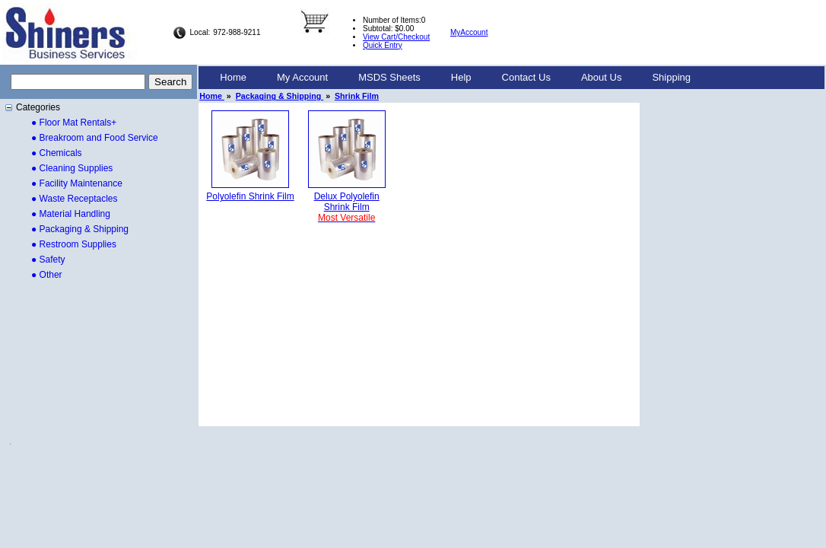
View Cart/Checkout (396, 37)
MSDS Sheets (389, 77)
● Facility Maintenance (76, 183)
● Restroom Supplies (73, 244)
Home (233, 77)
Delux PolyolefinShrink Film (347, 207)
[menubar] (455, 77)
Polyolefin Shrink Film (250, 196)
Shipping (671, 77)
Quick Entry (382, 45)
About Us (601, 77)
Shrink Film (357, 95)
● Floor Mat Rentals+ (73, 122)
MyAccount (469, 32)
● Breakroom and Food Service (94, 137)
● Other (46, 274)
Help (461, 77)
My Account (302, 77)
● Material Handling (70, 214)
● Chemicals (56, 153)
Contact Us (526, 77)
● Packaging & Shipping (80, 229)
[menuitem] (233, 77)
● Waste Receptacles (74, 198)
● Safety (48, 259)
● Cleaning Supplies (72, 168)
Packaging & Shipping (279, 95)
